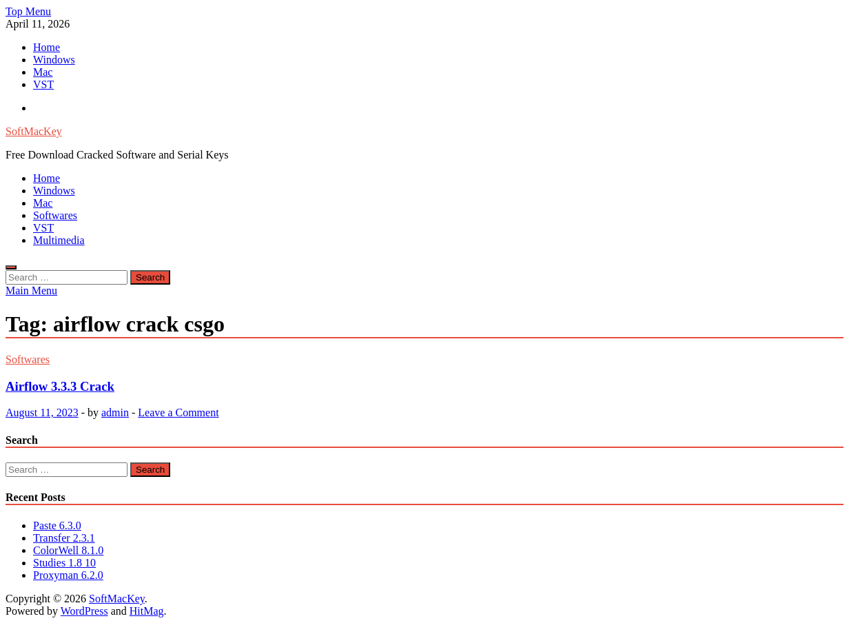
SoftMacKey (34, 131)
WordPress (84, 611)
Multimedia (59, 240)
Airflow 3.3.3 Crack (60, 386)
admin (115, 412)
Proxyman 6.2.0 (68, 575)
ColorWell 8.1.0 (68, 550)
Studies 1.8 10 (64, 563)
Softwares (55, 215)
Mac (42, 72)
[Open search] (11, 267)
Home (46, 47)
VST (43, 84)
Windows (54, 59)
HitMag (147, 611)
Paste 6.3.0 (57, 525)
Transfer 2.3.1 (64, 538)
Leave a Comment (178, 412)
